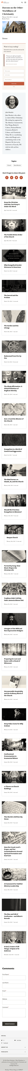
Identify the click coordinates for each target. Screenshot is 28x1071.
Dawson (4, 38)
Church (9, 165)
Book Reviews (17, 165)
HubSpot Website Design (11, 1070)
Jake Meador (6, 19)
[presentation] (25, 2)
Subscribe (14, 83)
